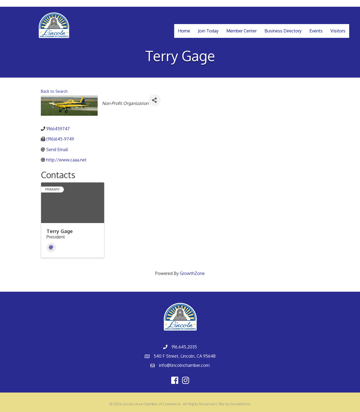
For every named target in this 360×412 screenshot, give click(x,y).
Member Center (241, 31)
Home (184, 31)
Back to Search (54, 91)
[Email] (51, 247)
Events (316, 31)
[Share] (154, 100)
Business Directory (283, 31)
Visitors (338, 31)
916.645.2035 (184, 347)
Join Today (208, 31)
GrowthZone (192, 273)
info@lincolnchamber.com (184, 365)
